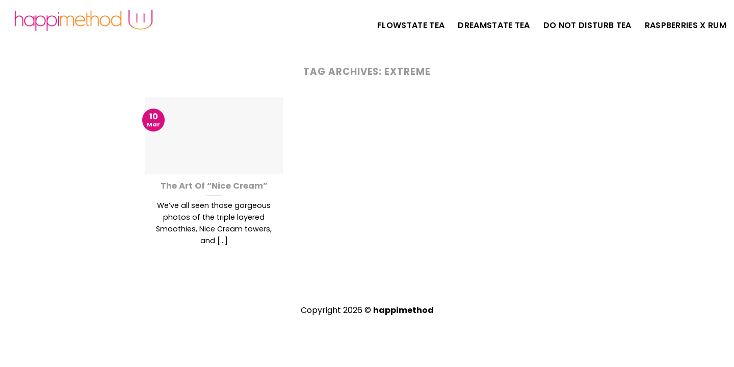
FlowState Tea (410, 25)
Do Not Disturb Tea (587, 25)
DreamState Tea (494, 25)
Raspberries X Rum (685, 25)
